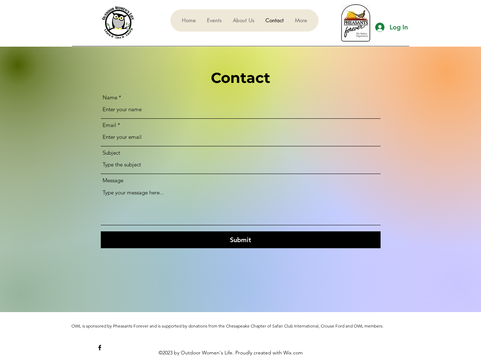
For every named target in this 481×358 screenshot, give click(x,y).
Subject (111, 152)
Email (109, 125)
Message (113, 180)
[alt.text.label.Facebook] (99, 347)
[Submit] (241, 239)
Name (110, 97)
